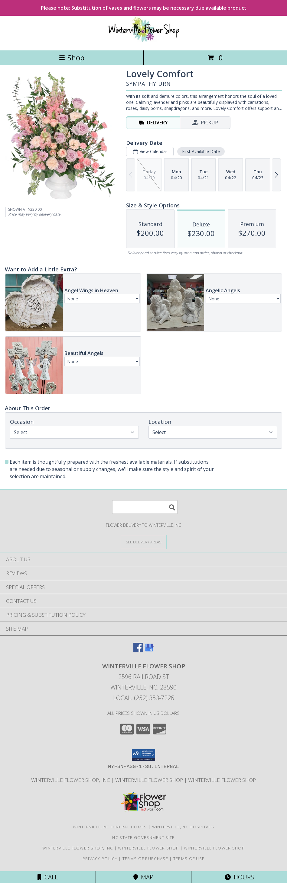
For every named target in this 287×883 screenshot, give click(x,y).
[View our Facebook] (138, 650)
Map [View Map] (143, 877)
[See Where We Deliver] (144, 542)
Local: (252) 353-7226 (143, 698)
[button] (143, 755)
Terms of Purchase (145, 858)
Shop (71, 57)
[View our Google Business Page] (149, 650)
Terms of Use (189, 858)
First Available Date (201, 151)
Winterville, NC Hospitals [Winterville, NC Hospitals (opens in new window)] (183, 827)
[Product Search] (145, 507)
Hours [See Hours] (239, 877)
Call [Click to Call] (48, 877)
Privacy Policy (100, 858)
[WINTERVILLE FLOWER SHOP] (143, 41)
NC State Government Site (143, 837)
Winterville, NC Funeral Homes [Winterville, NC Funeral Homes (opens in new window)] (110, 827)
